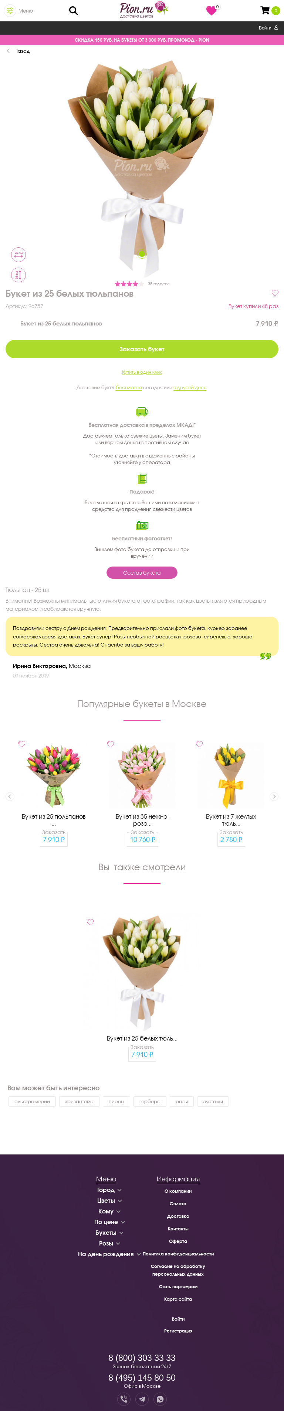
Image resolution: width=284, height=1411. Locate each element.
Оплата (178, 1203)
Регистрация (178, 1331)
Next (274, 796)
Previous (10, 796)
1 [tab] (142, 254)
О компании (178, 1191)
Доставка (178, 1216)
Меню (25, 11)
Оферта (178, 1241)
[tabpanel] (142, 168)
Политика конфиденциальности (178, 1254)
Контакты (178, 1228)
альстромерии (32, 1101)
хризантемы (79, 1101)
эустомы (213, 1101)
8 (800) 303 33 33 (142, 1358)
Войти (268, 28)
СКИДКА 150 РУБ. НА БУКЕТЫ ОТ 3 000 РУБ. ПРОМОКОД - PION (142, 40)
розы (182, 1101)
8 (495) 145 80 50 (142, 1378)
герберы (149, 1101)
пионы (116, 1101)
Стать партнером (178, 1286)
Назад (22, 51)
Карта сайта (178, 1299)
